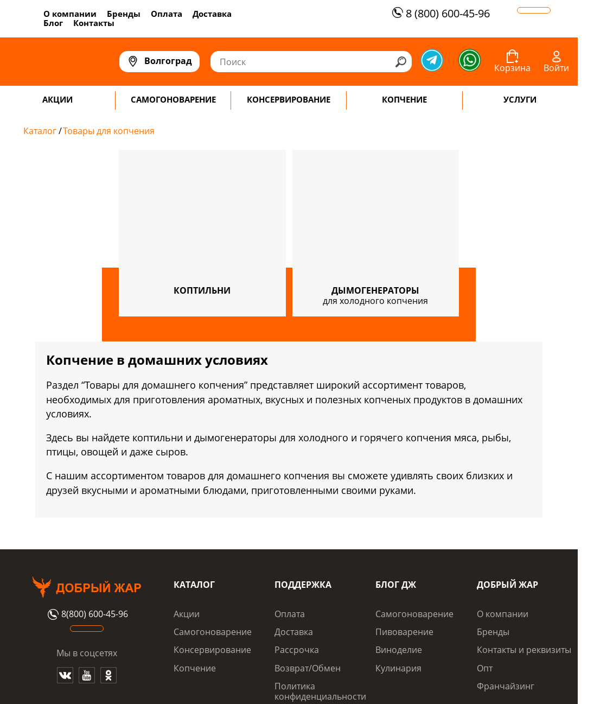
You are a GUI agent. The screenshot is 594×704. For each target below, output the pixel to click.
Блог (53, 22)
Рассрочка (296, 650)
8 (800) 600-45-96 (439, 13)
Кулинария (398, 668)
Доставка (212, 13)
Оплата (166, 13)
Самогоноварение (213, 632)
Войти (556, 68)
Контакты (93, 22)
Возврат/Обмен (307, 668)
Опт (485, 668)
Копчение (195, 668)
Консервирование (212, 650)
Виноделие (398, 650)
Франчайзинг (505, 686)
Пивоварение (404, 632)
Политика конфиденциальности (320, 691)
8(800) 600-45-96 (86, 614)
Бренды (123, 13)
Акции (187, 614)
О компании (70, 13)
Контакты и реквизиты (524, 650)
